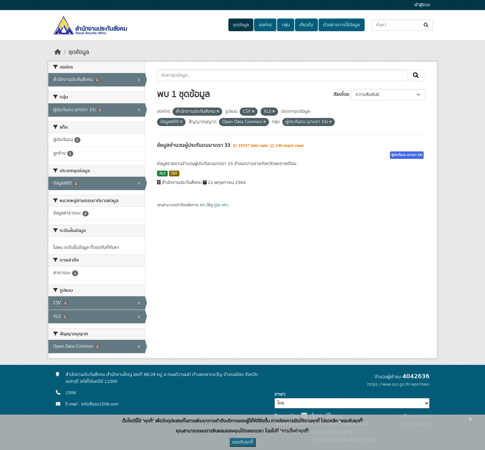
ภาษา (279, 394)
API (202, 205)
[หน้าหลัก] (58, 52)
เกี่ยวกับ (306, 25)
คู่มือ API (220, 205)
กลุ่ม (286, 25)
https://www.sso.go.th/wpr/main (398, 384)
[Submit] (426, 25)
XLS (162, 173)
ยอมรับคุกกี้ (242, 442)
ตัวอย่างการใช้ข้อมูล (341, 25)
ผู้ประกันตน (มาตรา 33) (406, 155)
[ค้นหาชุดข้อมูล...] (402, 25)
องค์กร (265, 25)
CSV (174, 173)
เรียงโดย (341, 94)
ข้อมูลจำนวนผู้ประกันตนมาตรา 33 (194, 145)
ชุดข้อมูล (241, 25)
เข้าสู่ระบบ (422, 5)
